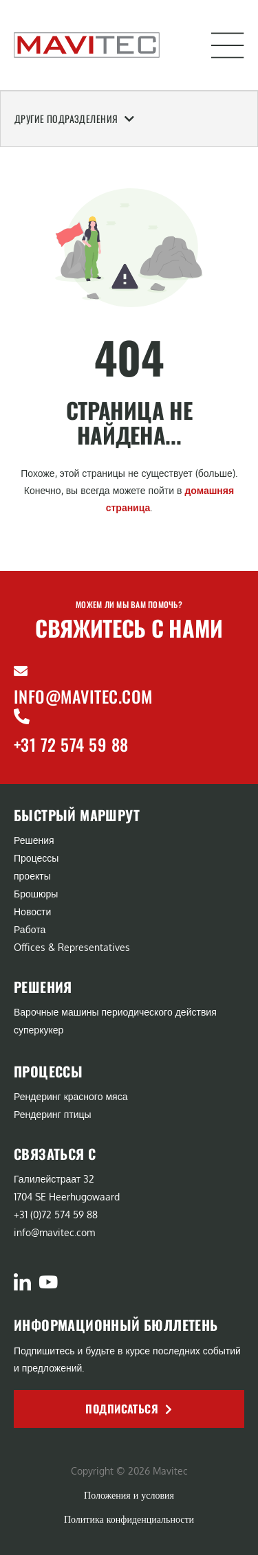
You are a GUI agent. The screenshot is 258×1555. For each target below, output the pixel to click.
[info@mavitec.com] (21, 671)
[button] (227, 45)
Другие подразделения (74, 119)
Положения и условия (129, 1495)
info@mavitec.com (83, 696)
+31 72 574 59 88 (71, 744)
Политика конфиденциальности (129, 1519)
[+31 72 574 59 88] (22, 716)
